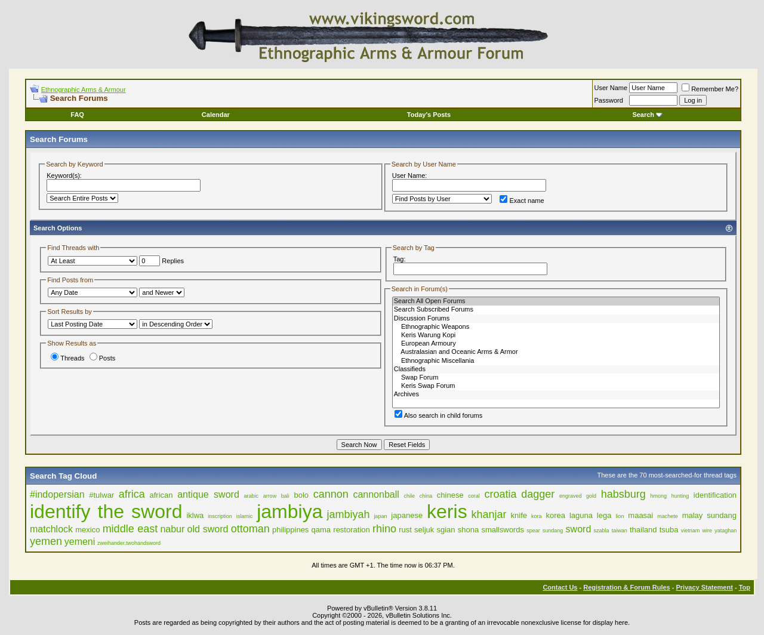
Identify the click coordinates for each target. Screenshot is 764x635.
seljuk (424, 529)
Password (608, 100)
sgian (446, 529)
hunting (680, 496)
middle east (130, 529)
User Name (611, 87)
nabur (172, 529)
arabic (251, 496)
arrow (270, 496)
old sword (208, 529)
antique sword (208, 494)
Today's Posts (429, 114)
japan (380, 516)
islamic (244, 516)
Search (647, 114)
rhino (384, 529)
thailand (643, 529)
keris (447, 511)
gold (591, 496)
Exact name (522, 200)
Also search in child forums (438, 415)
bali (285, 496)
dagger (537, 494)
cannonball (376, 494)
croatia (500, 494)
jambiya (289, 511)
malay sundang (709, 515)
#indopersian (57, 494)
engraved (570, 496)
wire (707, 531)
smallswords (502, 529)
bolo (301, 495)
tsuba (669, 529)
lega (604, 515)
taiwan (619, 531)
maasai (640, 515)
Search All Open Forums (556, 301)
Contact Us (560, 587)
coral (474, 496)
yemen (46, 541)
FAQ (77, 114)
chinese (450, 495)
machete (667, 516)
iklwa (195, 515)
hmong (658, 496)
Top (744, 587)
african (161, 495)
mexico (87, 529)
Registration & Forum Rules (626, 587)
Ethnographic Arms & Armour (83, 89)
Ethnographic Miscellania (556, 361)
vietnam (690, 531)
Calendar (216, 114)
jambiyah (347, 514)
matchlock (51, 529)
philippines (290, 529)
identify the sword (106, 511)
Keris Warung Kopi (556, 335)
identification (715, 495)
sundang (553, 531)
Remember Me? (710, 89)
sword (579, 529)
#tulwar (101, 495)
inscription (220, 516)
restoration (351, 529)
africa (132, 494)
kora (536, 516)
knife (519, 515)
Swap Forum (556, 378)
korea (555, 515)
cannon (331, 494)
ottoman (250, 529)
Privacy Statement (704, 587)
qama (321, 529)
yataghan (725, 531)
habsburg (623, 494)
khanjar (489, 514)
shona (468, 529)
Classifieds (556, 369)
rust (405, 529)
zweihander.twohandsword (129, 543)
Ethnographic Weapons (556, 327)
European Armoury (556, 344)
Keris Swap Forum (556, 386)
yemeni (80, 542)
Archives (556, 394)
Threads (67, 358)
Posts (103, 358)
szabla (601, 531)
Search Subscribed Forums (556, 310)
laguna (581, 515)
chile (409, 496)
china (426, 496)
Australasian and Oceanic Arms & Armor (556, 352)
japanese (407, 515)
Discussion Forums (556, 319)
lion (619, 516)
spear (533, 531)
